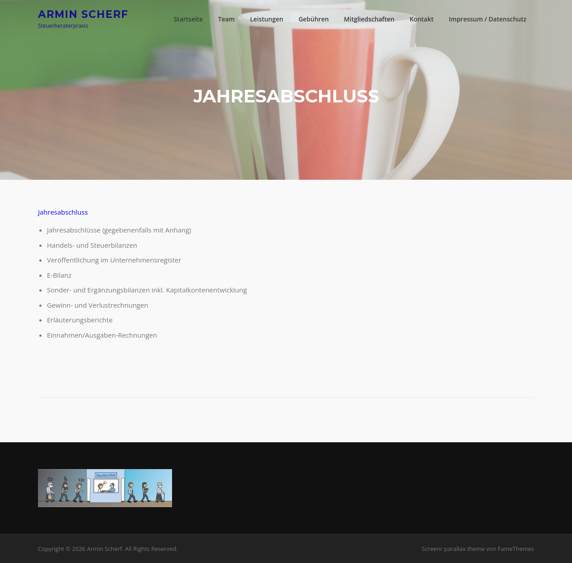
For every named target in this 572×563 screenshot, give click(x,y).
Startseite (188, 19)
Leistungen (266, 19)
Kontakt (422, 19)
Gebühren (314, 19)
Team (226, 19)
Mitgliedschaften (369, 19)
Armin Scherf (83, 14)
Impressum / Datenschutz (487, 19)
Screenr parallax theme (453, 549)
